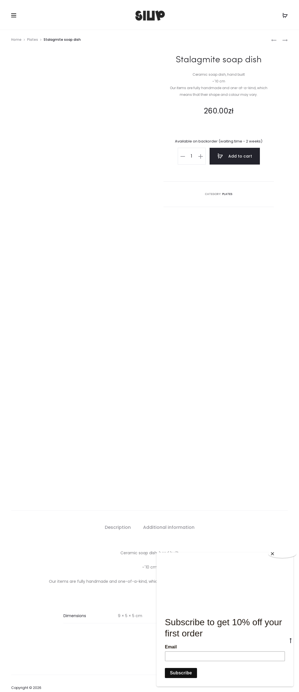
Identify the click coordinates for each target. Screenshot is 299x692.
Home (16, 39)
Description (118, 519)
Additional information (168, 519)
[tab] (118, 519)
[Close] (282, 554)
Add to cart (234, 156)
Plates (32, 39)
